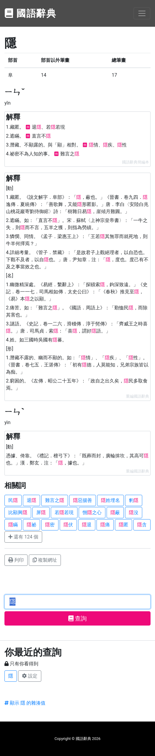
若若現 (64, 512)
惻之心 (92, 512)
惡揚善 (82, 500)
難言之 (54, 500)
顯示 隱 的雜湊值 (24, 703)
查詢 (77, 618)
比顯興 (17, 512)
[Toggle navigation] (142, 13)
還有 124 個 (23, 537)
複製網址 (45, 560)
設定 (29, 676)
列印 (16, 560)
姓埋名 (110, 500)
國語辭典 (30, 13)
